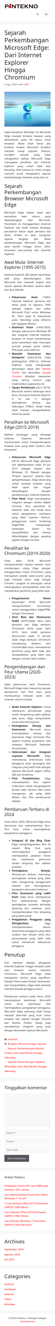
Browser (12, 1044)
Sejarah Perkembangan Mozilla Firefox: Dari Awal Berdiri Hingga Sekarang (24, 1053)
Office (7, 1299)
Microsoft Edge (27, 1044)
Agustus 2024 (12, 1254)
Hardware (10, 1289)
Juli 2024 (9, 1259)
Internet (12, 1039)
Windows (9, 1304)
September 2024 (14, 1249)
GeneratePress (27, 1321)
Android (9, 1284)
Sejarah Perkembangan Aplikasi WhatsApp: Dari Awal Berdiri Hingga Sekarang (25, 1066)
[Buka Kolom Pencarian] (37, 14)
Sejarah (41, 1044)
